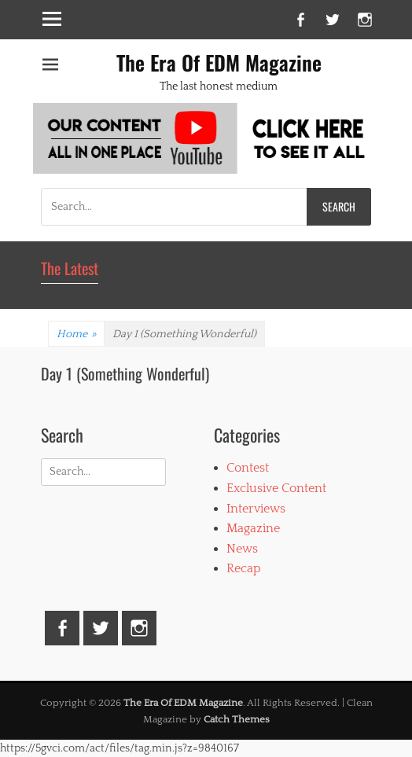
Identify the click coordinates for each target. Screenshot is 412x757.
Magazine (253, 528)
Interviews (255, 509)
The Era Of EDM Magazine (219, 62)
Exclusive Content (276, 488)
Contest (247, 468)
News (242, 549)
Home (76, 334)
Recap (243, 568)
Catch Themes (237, 719)
